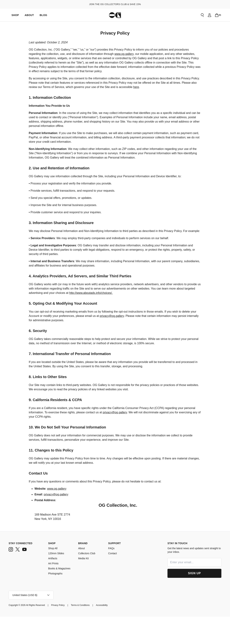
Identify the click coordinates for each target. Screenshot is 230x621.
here (178, 87)
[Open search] (202, 15)
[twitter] (17, 554)
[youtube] (24, 554)
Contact (112, 557)
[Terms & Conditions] (86, 609)
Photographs (55, 577)
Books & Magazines (60, 572)
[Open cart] (216, 15)
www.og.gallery (149, 54)
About (81, 552)
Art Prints (53, 567)
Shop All (53, 552)
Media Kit (83, 562)
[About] (29, 15)
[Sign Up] (194, 577)
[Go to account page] (209, 15)
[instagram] (11, 554)
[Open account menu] (31, 599)
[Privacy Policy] (62, 609)
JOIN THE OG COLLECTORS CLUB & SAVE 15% (115, 4)
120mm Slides (56, 557)
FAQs (111, 552)
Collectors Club (87, 557)
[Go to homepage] (115, 15)
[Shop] (15, 15)
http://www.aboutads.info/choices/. (125, 297)
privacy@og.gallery (136, 320)
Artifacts (53, 562)
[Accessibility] (110, 609)
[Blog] (43, 15)
